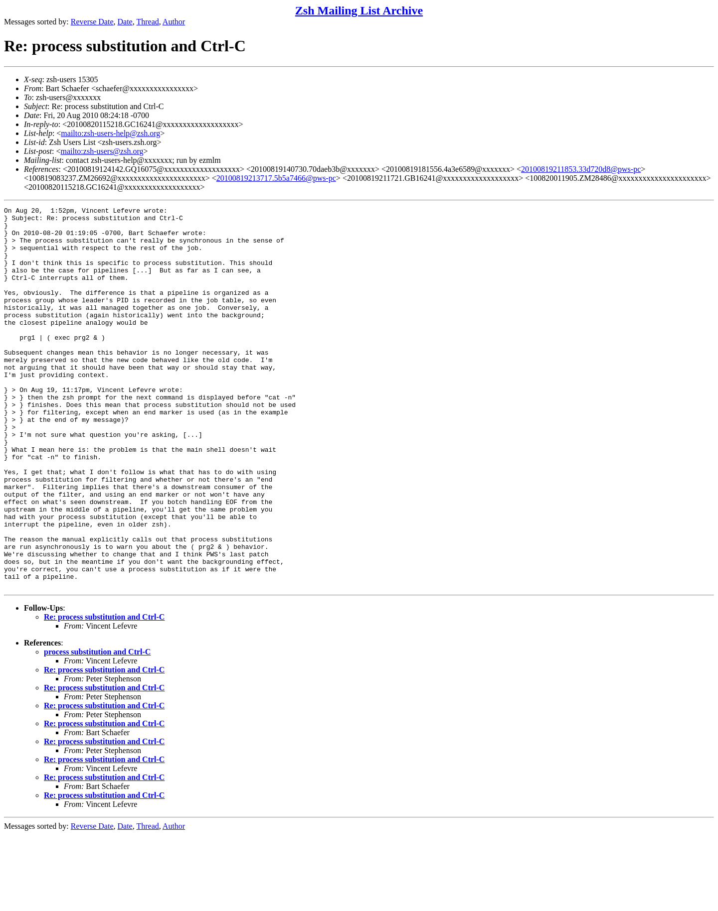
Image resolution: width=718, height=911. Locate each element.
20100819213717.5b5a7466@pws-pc (276, 178)
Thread (147, 21)
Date (125, 21)
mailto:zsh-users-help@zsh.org (110, 133)
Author (174, 21)
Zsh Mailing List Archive (359, 10)
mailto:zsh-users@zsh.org (101, 151)
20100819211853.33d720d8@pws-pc (581, 169)
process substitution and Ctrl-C (97, 728)
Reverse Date (92, 21)
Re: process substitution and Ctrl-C (104, 693)
